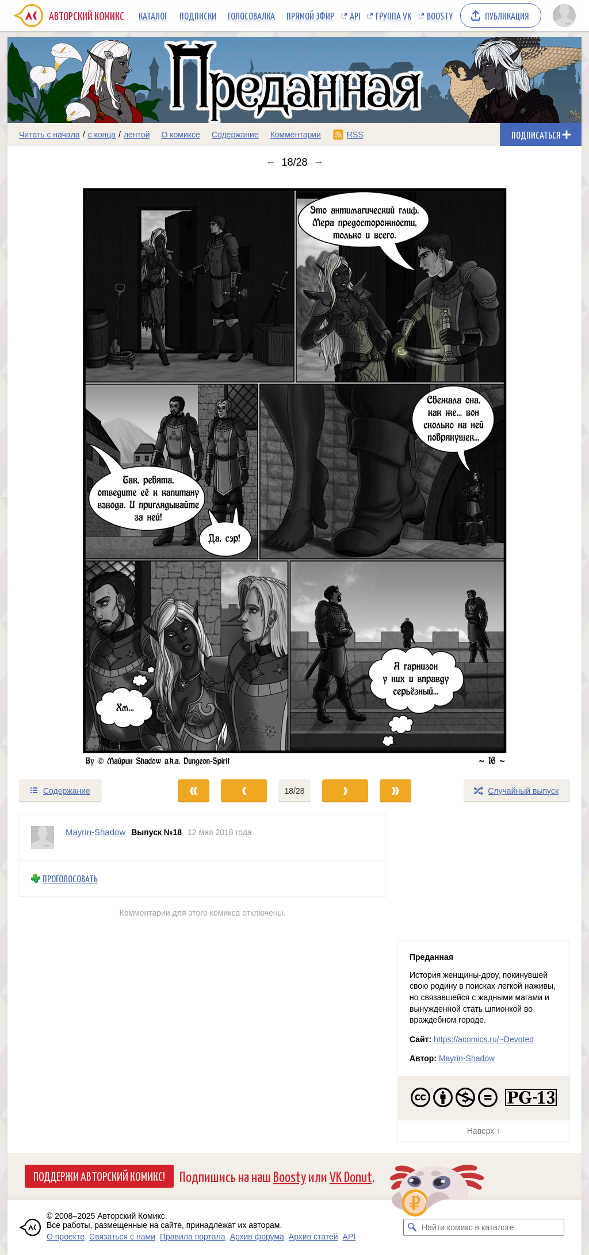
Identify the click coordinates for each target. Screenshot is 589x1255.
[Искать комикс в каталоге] (412, 1227)
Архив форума (257, 1236)
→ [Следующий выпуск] (318, 162)
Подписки (197, 15)
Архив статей (313, 1236)
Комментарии (295, 134)
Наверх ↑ (483, 1130)
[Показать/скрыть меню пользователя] (564, 15)
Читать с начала (49, 134)
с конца (102, 134)
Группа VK (393, 15)
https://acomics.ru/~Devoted (484, 1039)
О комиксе (180, 134)
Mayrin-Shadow (467, 1058)
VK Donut (351, 1176)
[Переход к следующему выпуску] (294, 473)
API (355, 15)
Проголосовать (70, 879)
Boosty (440, 15)
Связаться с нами (122, 1236)
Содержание (235, 134)
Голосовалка (251, 15)
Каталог (153, 15)
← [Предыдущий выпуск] (270, 162)
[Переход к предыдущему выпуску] (79, 473)
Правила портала (192, 1236)
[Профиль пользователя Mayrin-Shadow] (42, 837)
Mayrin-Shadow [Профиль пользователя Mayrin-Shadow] (95, 832)
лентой (137, 134)
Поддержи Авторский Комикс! (99, 1175)
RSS (355, 134)
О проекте (66, 1236)
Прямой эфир (310, 15)
